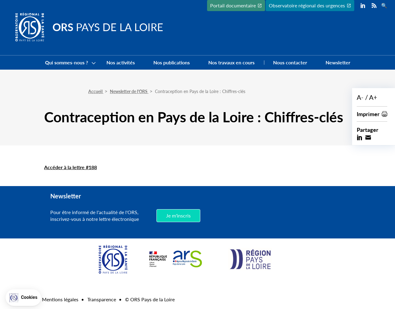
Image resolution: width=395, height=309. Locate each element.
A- (360, 97)
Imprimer (368, 114)
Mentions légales (60, 299)
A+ (373, 97)
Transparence (101, 299)
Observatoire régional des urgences (307, 5)
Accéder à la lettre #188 (70, 167)
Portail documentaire (233, 5)
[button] (23, 297)
